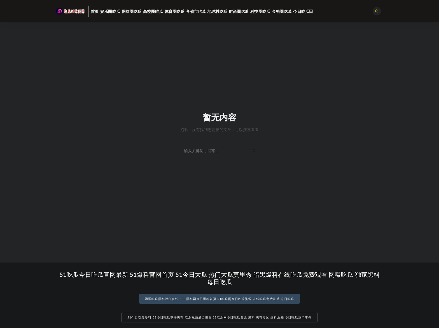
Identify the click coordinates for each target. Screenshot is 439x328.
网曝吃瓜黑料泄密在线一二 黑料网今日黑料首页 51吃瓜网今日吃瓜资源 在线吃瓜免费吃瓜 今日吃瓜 (219, 299)
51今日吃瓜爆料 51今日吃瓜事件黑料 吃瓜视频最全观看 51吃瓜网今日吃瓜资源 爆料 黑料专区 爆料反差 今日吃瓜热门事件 (219, 317)
